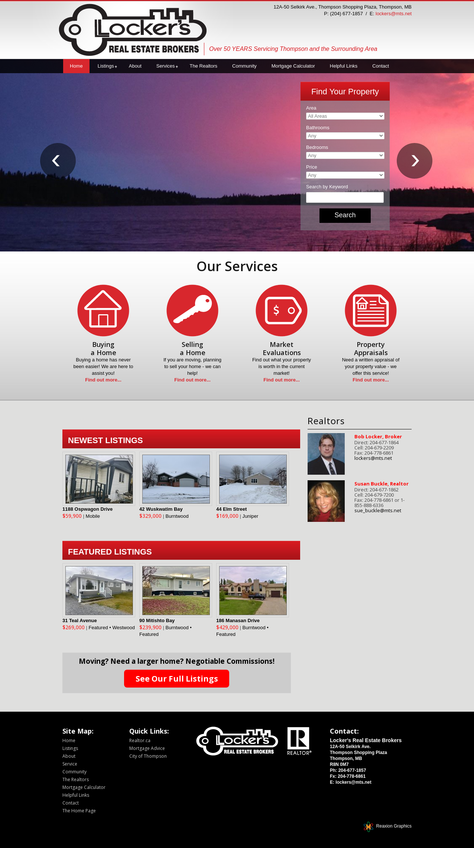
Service (69, 764)
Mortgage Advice (147, 748)
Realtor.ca (139, 740)
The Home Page (79, 811)
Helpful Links (343, 66)
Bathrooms (317, 127)
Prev (58, 165)
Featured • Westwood (112, 627)
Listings (106, 66)
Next (415, 165)
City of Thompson (148, 756)
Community (244, 66)
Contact (380, 66)
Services (165, 66)
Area (311, 108)
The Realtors (203, 66)
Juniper (251, 516)
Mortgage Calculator (293, 66)
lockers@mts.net (394, 13)
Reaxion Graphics (394, 826)
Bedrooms (317, 147)
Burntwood (177, 516)
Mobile (93, 516)
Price (311, 167)
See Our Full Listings (177, 678)
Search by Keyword (327, 186)
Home (76, 66)
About (135, 66)
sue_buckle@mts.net (377, 510)
